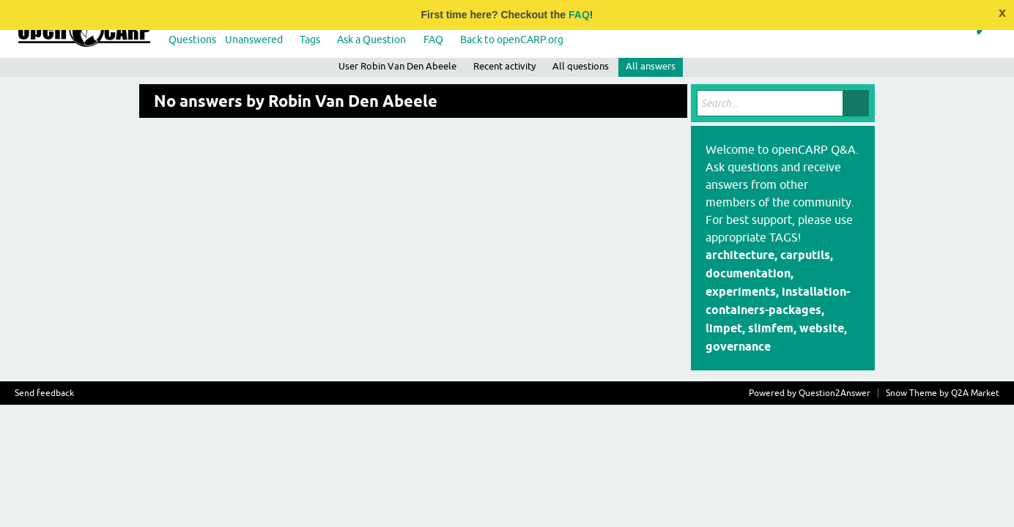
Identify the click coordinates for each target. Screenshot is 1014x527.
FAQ (579, 14)
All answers (651, 66)
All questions (580, 66)
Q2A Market (975, 393)
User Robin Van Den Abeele (397, 66)
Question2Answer (834, 393)
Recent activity (504, 66)
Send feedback (44, 393)
